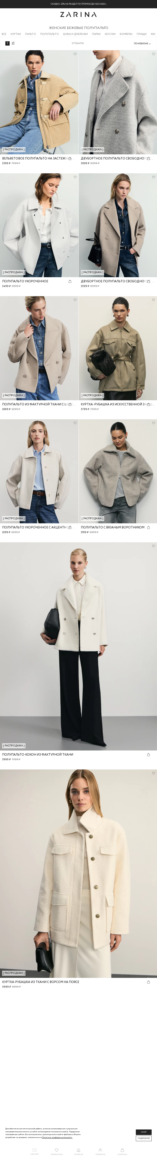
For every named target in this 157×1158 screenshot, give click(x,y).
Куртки (16, 34)
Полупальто (49, 34)
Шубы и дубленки (75, 34)
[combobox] (143, 44)
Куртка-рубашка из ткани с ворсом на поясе (40, 982)
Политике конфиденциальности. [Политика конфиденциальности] (57, 1137)
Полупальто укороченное (25, 281)
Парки (96, 34)
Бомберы (126, 34)
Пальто (30, 34)
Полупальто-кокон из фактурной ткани (37, 755)
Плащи (142, 34)
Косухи (110, 34)
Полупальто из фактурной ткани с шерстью (41, 404)
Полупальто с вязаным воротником (112, 527)
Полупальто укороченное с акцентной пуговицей (46, 527)
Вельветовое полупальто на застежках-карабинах (46, 158)
